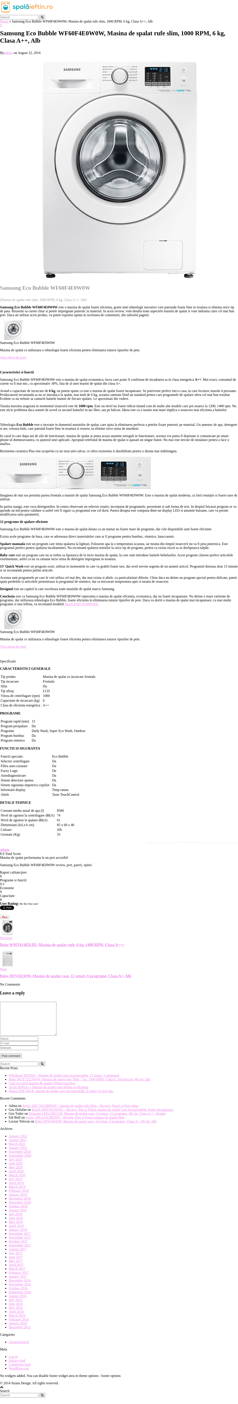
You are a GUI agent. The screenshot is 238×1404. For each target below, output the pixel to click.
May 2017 (16, 1267)
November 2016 (20, 1291)
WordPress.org (19, 1375)
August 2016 (17, 1302)
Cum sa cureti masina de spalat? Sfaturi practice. (42, 1090)
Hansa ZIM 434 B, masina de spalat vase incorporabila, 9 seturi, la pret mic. (61, 1097)
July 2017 (15, 1259)
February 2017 (19, 1279)
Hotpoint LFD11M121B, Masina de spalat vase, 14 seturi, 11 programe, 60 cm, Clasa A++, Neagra (97, 1120)
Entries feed (17, 1367)
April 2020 (16, 1177)
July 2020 (15, 1166)
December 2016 (20, 1287)
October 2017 (18, 1248)
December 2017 (20, 1240)
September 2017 (20, 1252)
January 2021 (18, 1154)
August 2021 (17, 1146)
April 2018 (16, 1232)
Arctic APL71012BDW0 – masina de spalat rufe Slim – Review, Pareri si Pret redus (80, 1112)
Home (4, 21)
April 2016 (16, 1318)
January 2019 (18, 1201)
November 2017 (20, 1244)
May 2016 (16, 1314)
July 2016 (15, 1306)
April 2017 (16, 1271)
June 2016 (16, 1310)
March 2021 (17, 1150)
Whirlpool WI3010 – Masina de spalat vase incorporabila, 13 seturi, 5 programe (64, 1082)
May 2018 (16, 1228)
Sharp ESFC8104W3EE (81, 604)
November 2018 (20, 1209)
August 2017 (17, 1256)
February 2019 (19, 1197)
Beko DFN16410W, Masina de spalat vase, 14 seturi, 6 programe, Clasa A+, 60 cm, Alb (96, 1128)
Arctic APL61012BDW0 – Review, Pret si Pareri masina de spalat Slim (75, 1124)
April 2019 (16, 1189)
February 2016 (19, 1326)
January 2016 (18, 1330)
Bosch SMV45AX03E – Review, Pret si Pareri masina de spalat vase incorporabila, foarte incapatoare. (103, 1116)
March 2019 (17, 1193)
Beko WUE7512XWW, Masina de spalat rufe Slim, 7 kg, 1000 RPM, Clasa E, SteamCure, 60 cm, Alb (79, 1086)
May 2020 (16, 1174)
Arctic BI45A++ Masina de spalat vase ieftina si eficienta (48, 1093)
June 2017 (16, 1263)
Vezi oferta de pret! (13, 357)
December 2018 (20, 1205)
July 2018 (15, 1220)
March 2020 (17, 1181)
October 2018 (18, 1213)
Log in (13, 1363)
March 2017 (17, 1275)
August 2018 (17, 1217)
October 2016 (18, 1295)
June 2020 (16, 1170)
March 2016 (17, 1322)
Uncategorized (19, 1348)
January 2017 (18, 1283)
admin (8, 53)
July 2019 (15, 1185)
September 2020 (20, 1162)
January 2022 (18, 1142)
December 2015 (20, 1334)
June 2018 (16, 1224)
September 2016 (20, 1298)
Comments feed (19, 1371)
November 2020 (20, 1158)
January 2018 (18, 1236)
